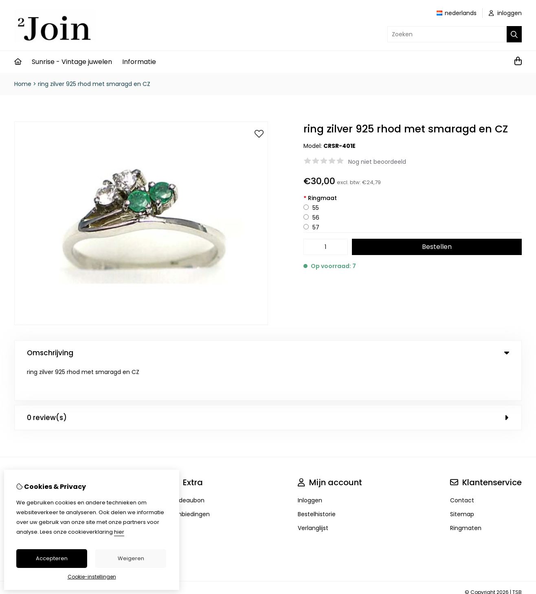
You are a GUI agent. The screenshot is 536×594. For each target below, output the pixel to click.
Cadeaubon (187, 465)
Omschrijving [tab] (268, 353)
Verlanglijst (313, 492)
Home (22, 84)
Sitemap (462, 479)
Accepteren (52, 558)
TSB (517, 556)
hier (119, 532)
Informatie (139, 61)
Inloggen (310, 465)
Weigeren (131, 558)
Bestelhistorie (317, 479)
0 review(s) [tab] (268, 382)
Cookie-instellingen (92, 576)
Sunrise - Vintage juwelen (72, 61)
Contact (462, 465)
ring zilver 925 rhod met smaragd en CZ (94, 84)
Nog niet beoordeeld (377, 162)
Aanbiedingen (190, 479)
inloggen (505, 13)
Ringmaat (320, 198)
